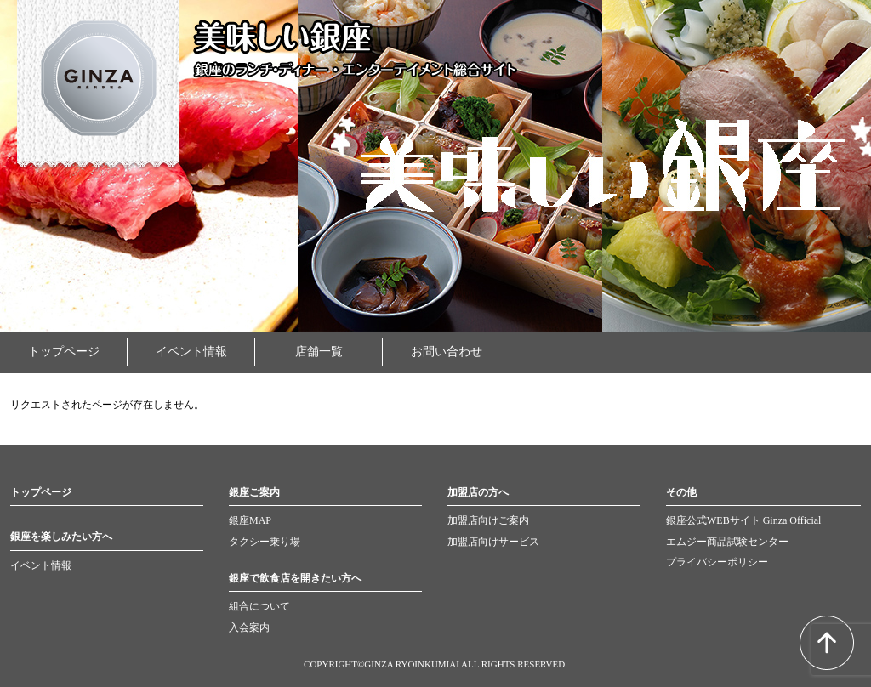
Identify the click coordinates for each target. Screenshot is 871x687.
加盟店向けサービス (493, 542)
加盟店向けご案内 (488, 520)
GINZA (98, 85)
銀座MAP (250, 520)
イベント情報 (191, 351)
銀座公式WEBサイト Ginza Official (743, 520)
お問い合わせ (446, 351)
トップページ (64, 351)
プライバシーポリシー (717, 562)
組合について (259, 606)
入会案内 (249, 627)
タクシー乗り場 (264, 542)
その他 (681, 492)
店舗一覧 (319, 351)
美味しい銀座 (283, 37)
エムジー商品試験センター (727, 542)
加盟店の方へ (478, 492)
